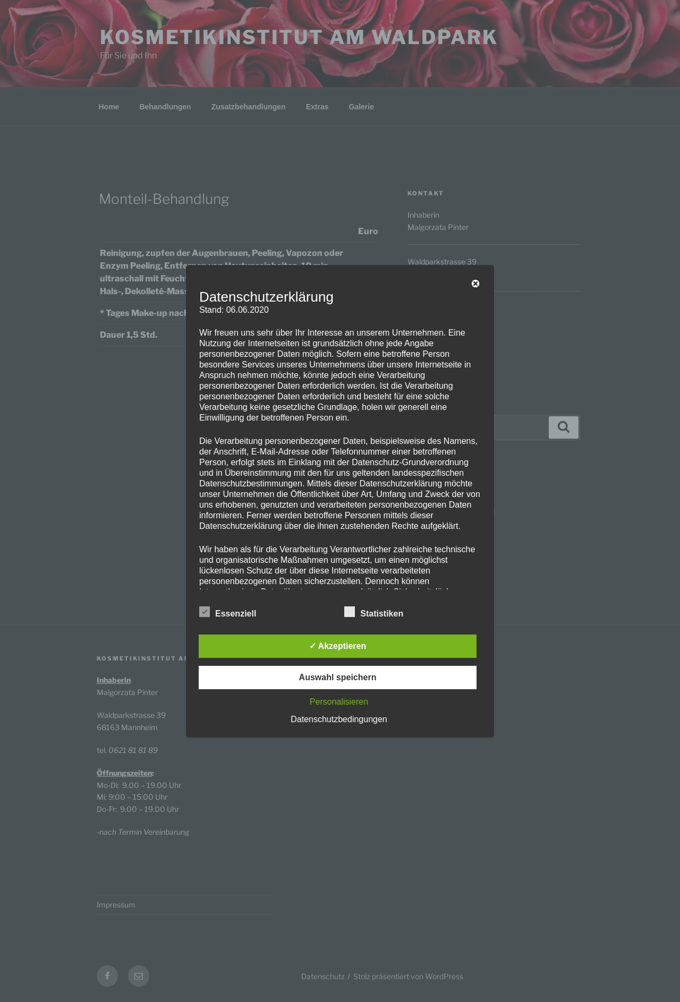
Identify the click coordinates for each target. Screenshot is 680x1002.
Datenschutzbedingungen (339, 719)
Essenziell (227, 611)
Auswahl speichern (338, 677)
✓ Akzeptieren (338, 645)
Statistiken (373, 611)
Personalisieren (339, 701)
